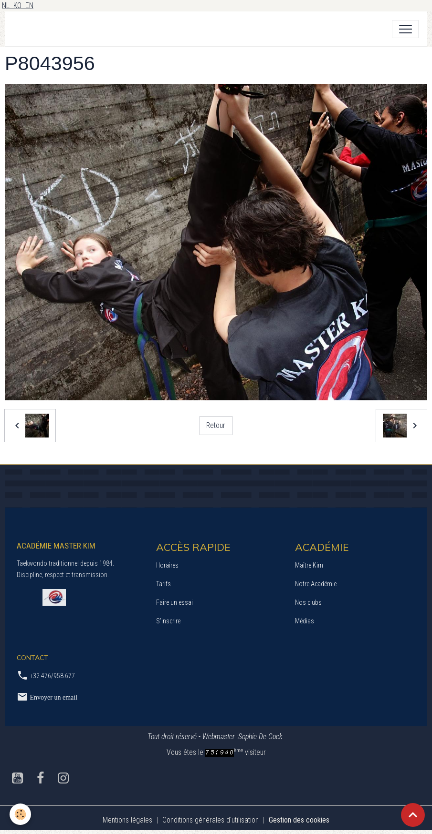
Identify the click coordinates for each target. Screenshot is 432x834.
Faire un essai (174, 602)
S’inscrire (168, 621)
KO (19, 5)
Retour (215, 425)
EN (29, 5)
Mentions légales (127, 819)
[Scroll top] (413, 815)
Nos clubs (308, 602)
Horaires (167, 565)
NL (7, 5)
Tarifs (163, 584)
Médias (304, 621)
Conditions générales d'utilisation (210, 819)
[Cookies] (20, 814)
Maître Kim (309, 565)
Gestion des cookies (299, 819)
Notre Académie (316, 584)
